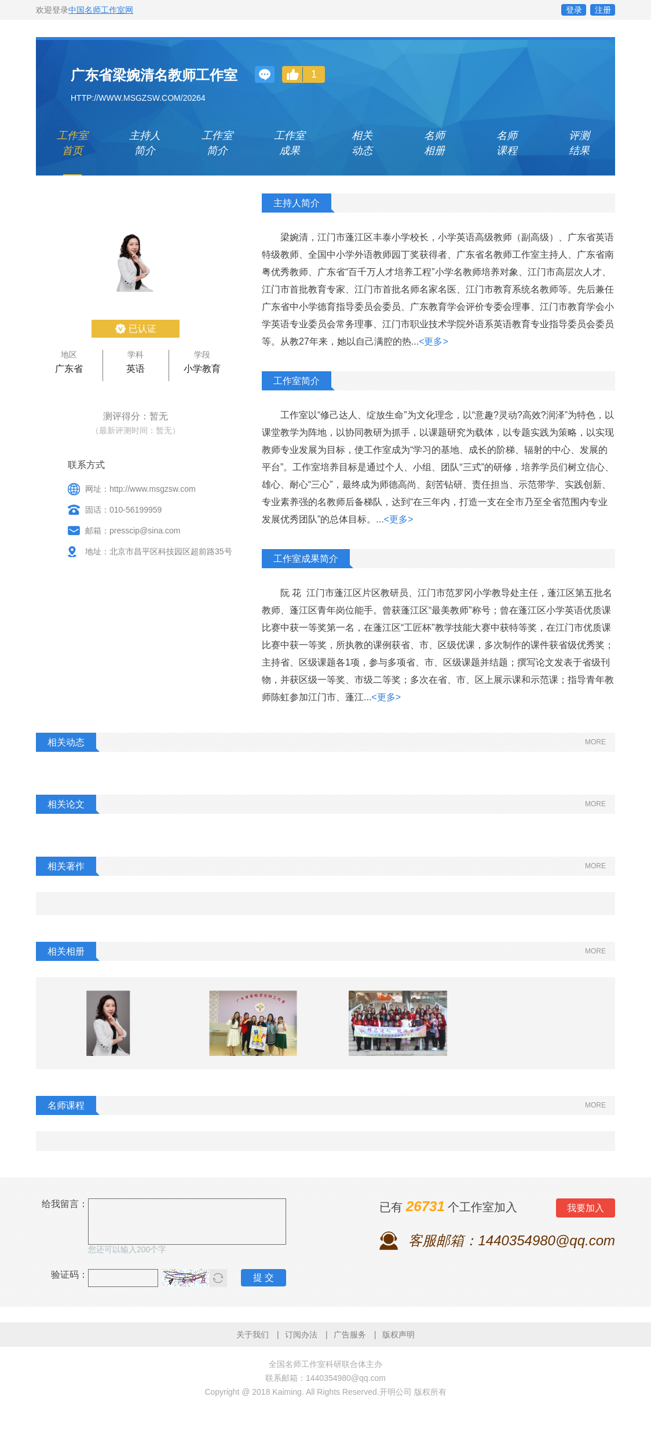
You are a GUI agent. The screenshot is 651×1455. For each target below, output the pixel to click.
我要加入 (585, 1208)
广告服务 (350, 1334)
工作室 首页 (72, 143)
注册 (603, 9)
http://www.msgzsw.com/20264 (138, 98)
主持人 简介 (144, 143)
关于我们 (252, 1334)
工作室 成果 (289, 143)
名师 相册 (434, 143)
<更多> (433, 341)
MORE (595, 742)
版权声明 (398, 1334)
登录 (574, 9)
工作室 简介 (217, 143)
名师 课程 (506, 143)
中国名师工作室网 (100, 9)
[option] (108, 1023)
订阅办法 (301, 1334)
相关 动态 (362, 143)
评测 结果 (579, 143)
